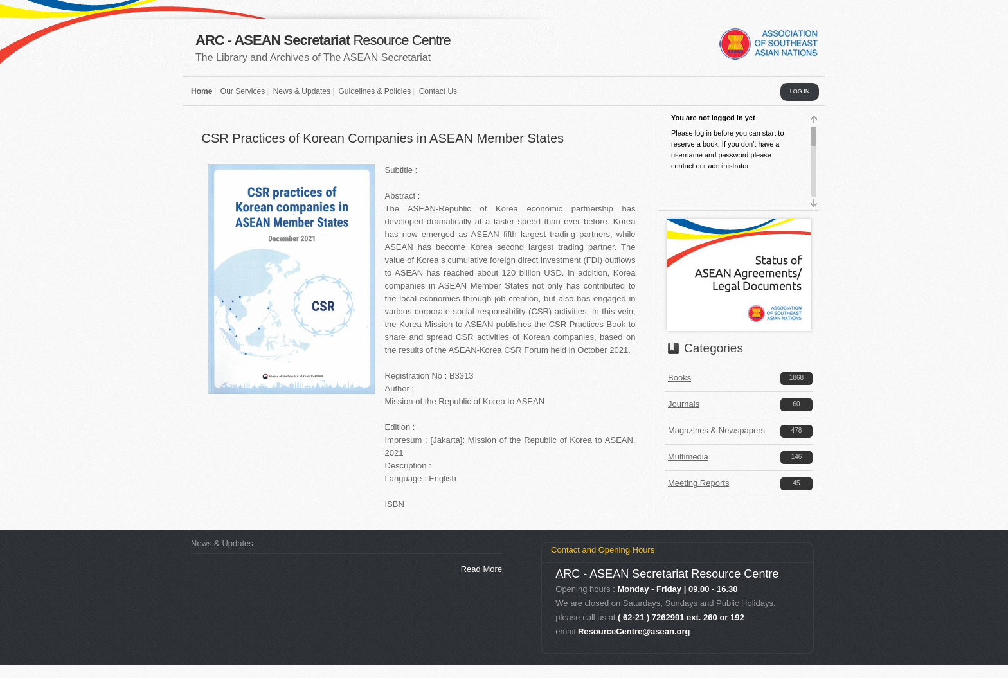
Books (679, 377)
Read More (481, 569)
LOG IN (800, 91)
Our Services (243, 91)
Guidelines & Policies (374, 91)
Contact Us (438, 91)
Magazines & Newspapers (716, 430)
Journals (683, 404)
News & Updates (301, 91)
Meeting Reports (698, 483)
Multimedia (688, 456)
